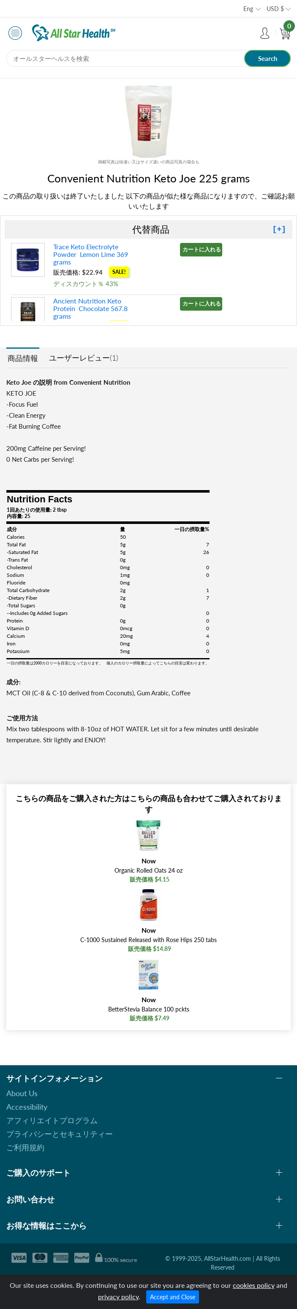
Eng (248, 8)
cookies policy (254, 1285)
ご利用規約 (25, 1147)
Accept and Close (172, 1297)
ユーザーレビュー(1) (83, 357)
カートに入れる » (202, 249)
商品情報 (23, 358)
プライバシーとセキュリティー (59, 1133)
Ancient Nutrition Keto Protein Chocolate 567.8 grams (90, 308)
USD (275, 8)
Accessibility (26, 1106)
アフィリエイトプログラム (52, 1120)
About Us (22, 1093)
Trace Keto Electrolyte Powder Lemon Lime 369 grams (90, 254)
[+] (279, 229)
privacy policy (118, 1296)
